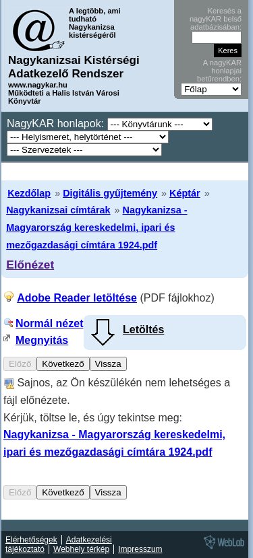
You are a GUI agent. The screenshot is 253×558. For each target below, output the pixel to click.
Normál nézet (49, 323)
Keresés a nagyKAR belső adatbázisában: (216, 19)
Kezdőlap (29, 193)
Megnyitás (42, 340)
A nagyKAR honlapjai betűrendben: (219, 71)
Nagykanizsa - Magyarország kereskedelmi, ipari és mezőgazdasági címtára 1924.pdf (96, 227)
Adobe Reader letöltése (77, 298)
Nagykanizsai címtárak (58, 210)
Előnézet (30, 264)
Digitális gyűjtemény (110, 193)
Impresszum (140, 549)
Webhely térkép (81, 549)
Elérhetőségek (31, 540)
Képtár (184, 193)
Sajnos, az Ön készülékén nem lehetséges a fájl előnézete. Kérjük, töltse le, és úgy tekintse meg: (116, 417)
